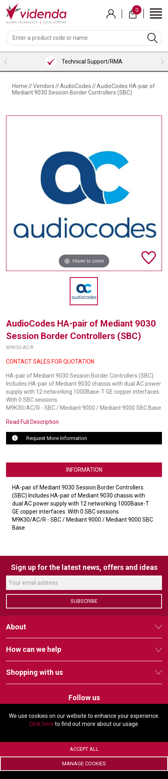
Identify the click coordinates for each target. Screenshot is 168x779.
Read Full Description (32, 422)
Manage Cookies (84, 764)
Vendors (43, 86)
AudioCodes (75, 86)
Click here (41, 724)
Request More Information (56, 438)
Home (19, 86)
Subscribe (84, 601)
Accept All (84, 749)
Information (84, 470)
